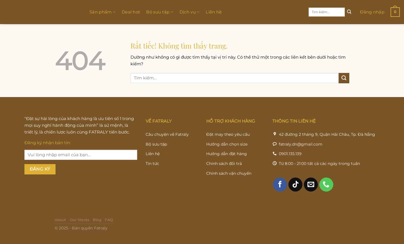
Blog (97, 228)
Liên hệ (214, 12)
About (60, 228)
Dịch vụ (190, 12)
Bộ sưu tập (159, 12)
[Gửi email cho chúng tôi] (311, 193)
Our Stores (79, 228)
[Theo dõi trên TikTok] (295, 193)
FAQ (109, 228)
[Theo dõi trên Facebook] (280, 193)
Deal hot (131, 12)
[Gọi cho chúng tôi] (326, 193)
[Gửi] (349, 12)
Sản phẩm (102, 12)
